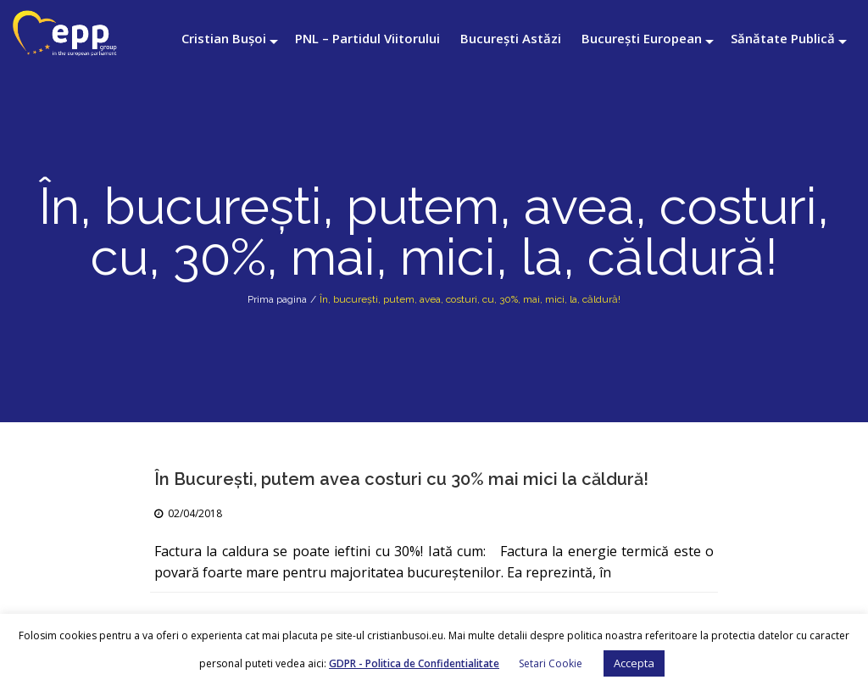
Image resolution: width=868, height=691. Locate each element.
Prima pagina (277, 299)
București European (641, 38)
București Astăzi (510, 38)
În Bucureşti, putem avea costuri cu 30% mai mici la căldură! (401, 479)
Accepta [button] (634, 663)
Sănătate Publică (783, 38)
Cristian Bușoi (223, 38)
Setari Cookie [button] (550, 663)
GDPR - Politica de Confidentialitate (414, 663)
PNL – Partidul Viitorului (367, 38)
